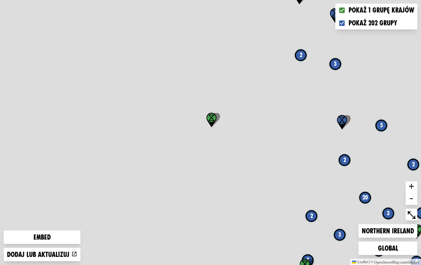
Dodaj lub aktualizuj (42, 254)
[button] (342, 122)
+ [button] (411, 187)
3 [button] (335, 63)
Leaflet (360, 261)
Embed (42, 237)
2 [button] (301, 55)
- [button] (411, 199)
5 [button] (381, 125)
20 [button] (365, 197)
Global (390, 247)
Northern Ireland (387, 230)
